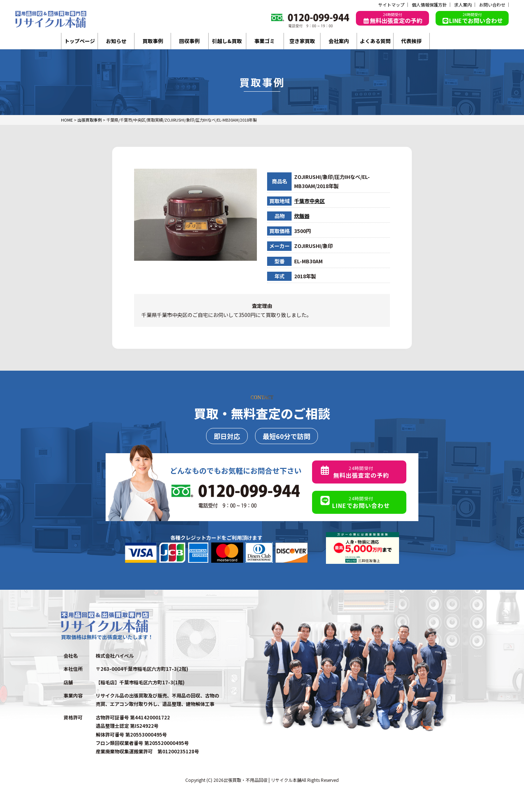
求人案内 (463, 5)
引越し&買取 (227, 41)
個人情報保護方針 (429, 5)
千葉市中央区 (309, 201)
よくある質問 (375, 41)
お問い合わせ (492, 5)
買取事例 (153, 41)
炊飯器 (302, 215)
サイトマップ (391, 5)
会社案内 (339, 41)
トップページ (79, 41)
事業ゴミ (264, 41)
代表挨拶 (411, 41)
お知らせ (116, 41)
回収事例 (189, 41)
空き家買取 (302, 41)
